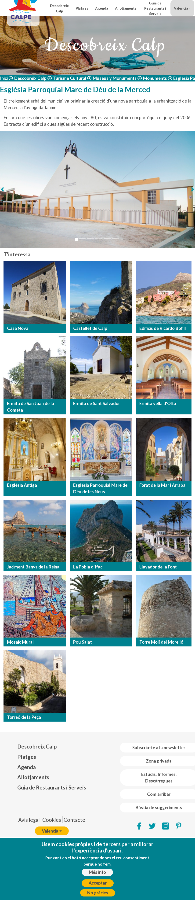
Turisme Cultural (69, 78)
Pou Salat (82, 642)
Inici (4, 78)
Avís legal (29, 820)
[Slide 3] (90, 238)
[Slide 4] (98, 238)
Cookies (51, 820)
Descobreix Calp (59, 8)
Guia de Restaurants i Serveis (155, 8)
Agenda (101, 8)
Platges (82, 8)
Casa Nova (17, 328)
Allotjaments (125, 8)
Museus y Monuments (115, 78)
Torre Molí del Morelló (161, 642)
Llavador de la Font (158, 566)
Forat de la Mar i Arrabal (163, 485)
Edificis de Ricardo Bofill (162, 328)
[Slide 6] (115, 238)
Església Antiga (22, 485)
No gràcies (97, 893)
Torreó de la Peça (24, 717)
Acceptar (98, 883)
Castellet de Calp (90, 328)
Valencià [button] (181, 8)
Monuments (155, 78)
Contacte (74, 820)
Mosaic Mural (20, 642)
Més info (97, 872)
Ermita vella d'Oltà (157, 403)
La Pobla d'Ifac (87, 566)
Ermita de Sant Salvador (96, 403)
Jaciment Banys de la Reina (33, 566)
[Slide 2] (82, 238)
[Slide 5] (107, 238)
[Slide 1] (76, 239)
